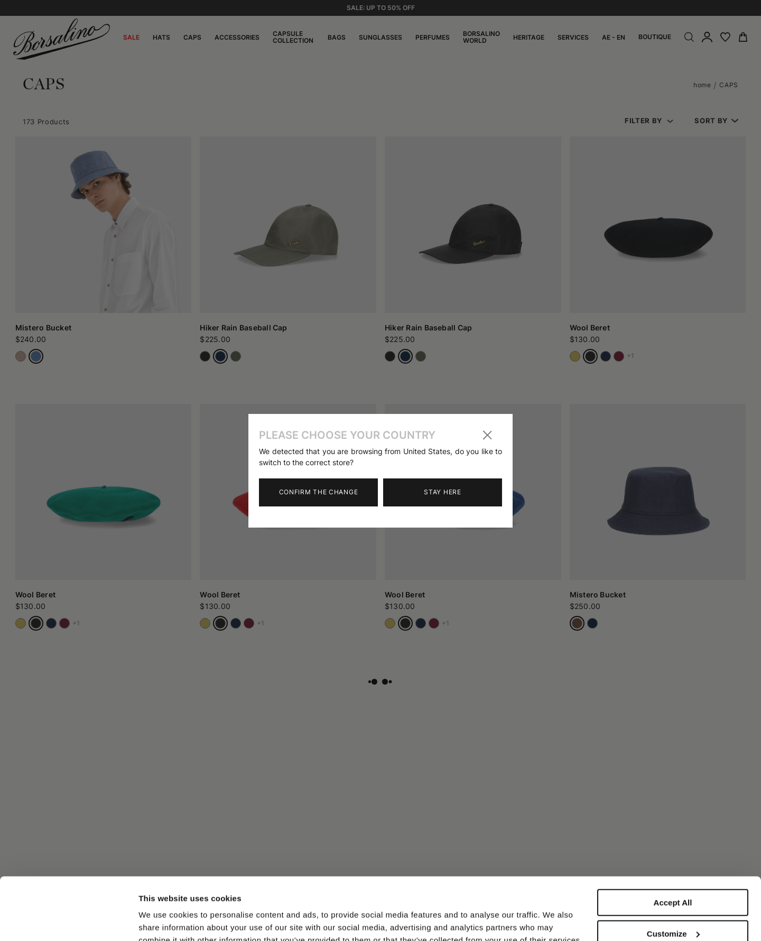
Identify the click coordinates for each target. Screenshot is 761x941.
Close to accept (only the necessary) (673, 910)
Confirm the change (318, 492)
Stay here (442, 492)
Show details (163, 910)
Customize (673, 875)
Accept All (673, 843)
